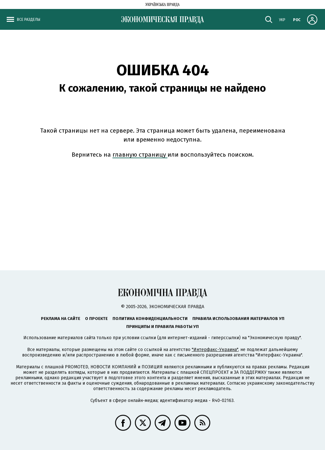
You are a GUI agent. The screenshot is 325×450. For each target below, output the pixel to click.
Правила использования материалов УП (238, 318)
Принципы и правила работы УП (162, 326)
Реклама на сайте (60, 318)
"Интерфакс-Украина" (215, 349)
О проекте (96, 318)
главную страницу (139, 154)
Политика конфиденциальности (150, 318)
